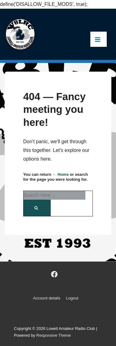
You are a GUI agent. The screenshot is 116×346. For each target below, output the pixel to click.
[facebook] (54, 274)
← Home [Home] (60, 174)
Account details (46, 298)
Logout (72, 298)
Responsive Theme (53, 335)
